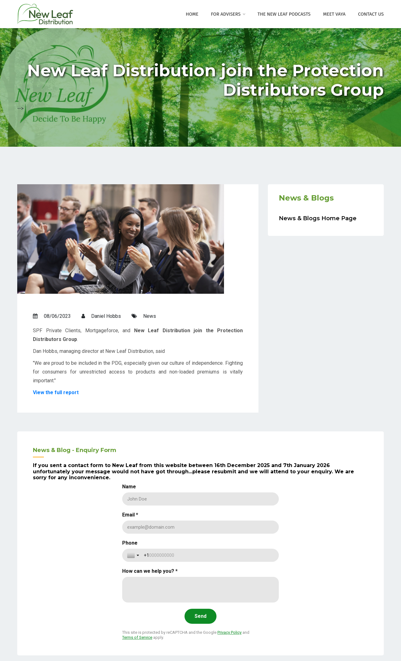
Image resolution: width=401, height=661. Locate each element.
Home (192, 14)
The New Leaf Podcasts (284, 14)
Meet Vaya (334, 14)
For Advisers (228, 14)
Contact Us (371, 14)
